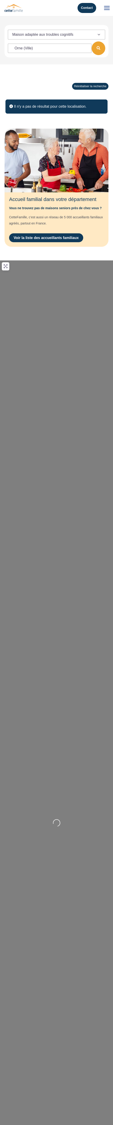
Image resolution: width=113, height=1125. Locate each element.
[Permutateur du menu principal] (107, 8)
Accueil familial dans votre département (52, 199)
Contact (87, 8)
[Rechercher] (98, 48)
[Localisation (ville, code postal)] (50, 48)
